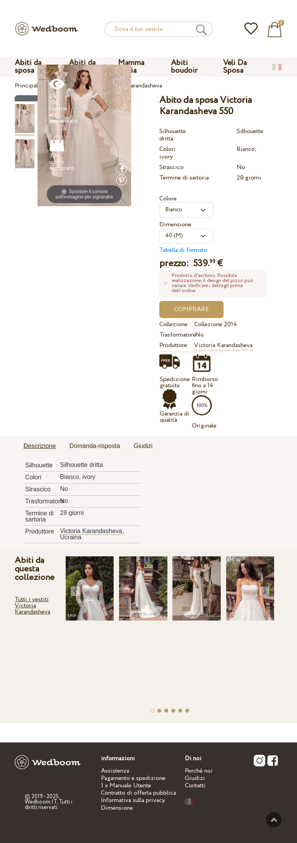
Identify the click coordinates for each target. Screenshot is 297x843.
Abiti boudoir (184, 66)
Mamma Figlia (131, 66)
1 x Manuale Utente (126, 785)
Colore (168, 198)
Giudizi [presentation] (142, 446)
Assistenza (115, 770)
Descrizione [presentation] (40, 446)
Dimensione (175, 224)
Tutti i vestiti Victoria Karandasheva (32, 605)
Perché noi (199, 770)
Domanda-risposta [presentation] (95, 446)
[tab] (39, 446)
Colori (167, 149)
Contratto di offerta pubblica (138, 792)
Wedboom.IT (41, 802)
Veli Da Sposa (235, 66)
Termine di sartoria (184, 177)
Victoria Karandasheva (223, 345)
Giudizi (195, 778)
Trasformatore (175, 335)
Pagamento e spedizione (133, 778)
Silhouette (172, 131)
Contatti (195, 785)
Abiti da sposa (28, 66)
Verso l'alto (274, 820)
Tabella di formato (183, 250)
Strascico (171, 167)
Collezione (173, 324)
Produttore (173, 345)
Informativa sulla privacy (133, 800)
